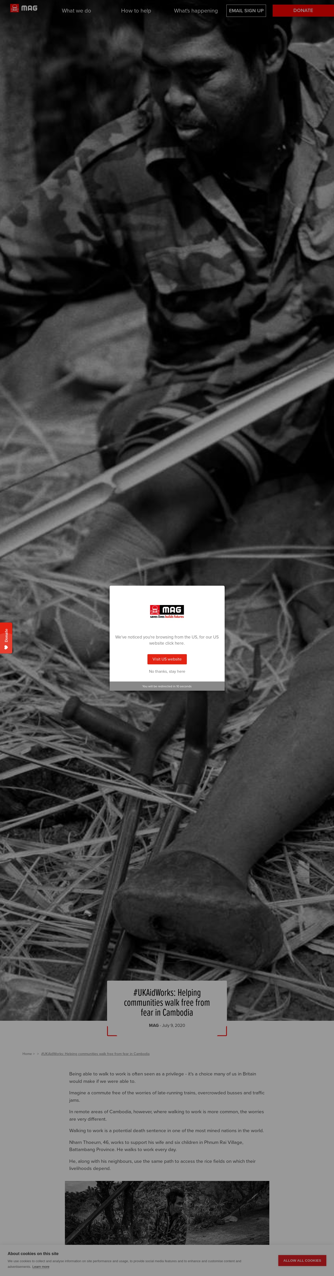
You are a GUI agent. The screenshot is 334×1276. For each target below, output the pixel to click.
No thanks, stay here (167, 671)
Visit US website (167, 659)
